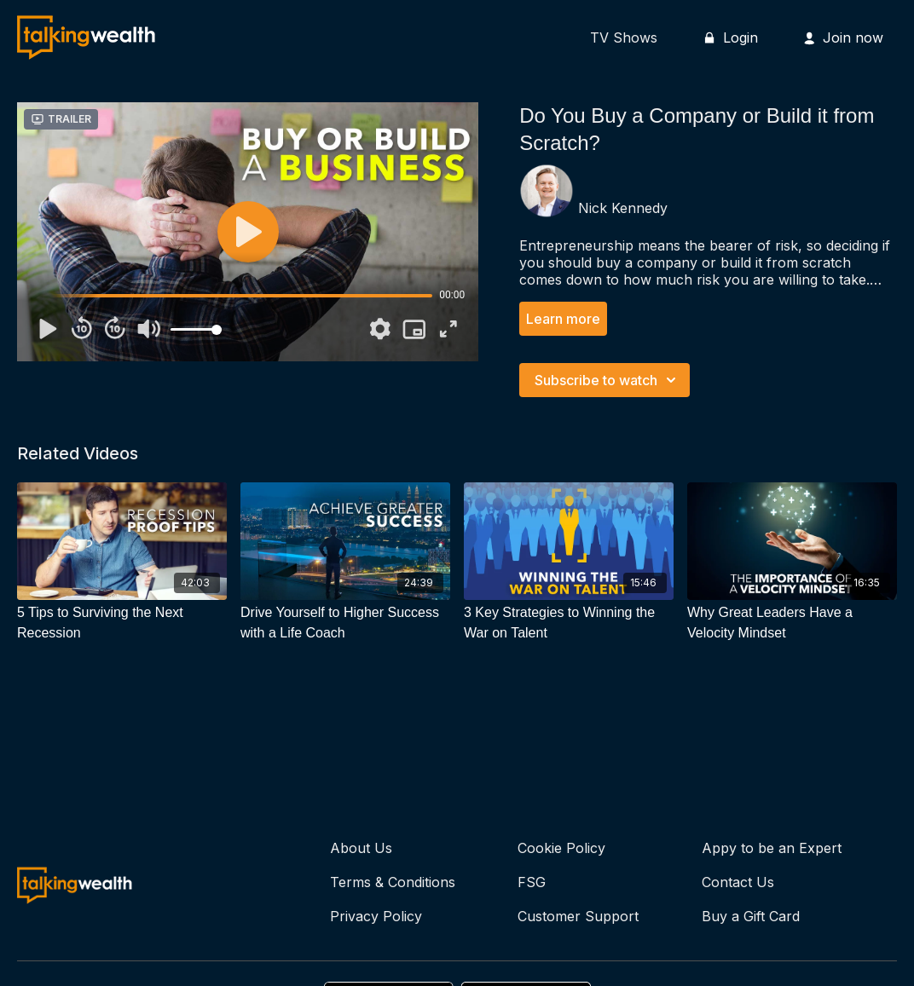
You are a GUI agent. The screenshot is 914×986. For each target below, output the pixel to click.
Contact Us (738, 882)
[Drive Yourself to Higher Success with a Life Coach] (345, 623)
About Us (361, 847)
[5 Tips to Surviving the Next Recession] (122, 623)
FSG (532, 882)
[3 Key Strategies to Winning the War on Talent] (569, 623)
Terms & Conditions (392, 882)
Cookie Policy (561, 847)
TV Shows (623, 37)
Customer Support (578, 916)
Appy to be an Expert (772, 847)
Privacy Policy (376, 916)
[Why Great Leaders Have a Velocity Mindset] (792, 623)
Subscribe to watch (608, 380)
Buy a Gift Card (751, 916)
